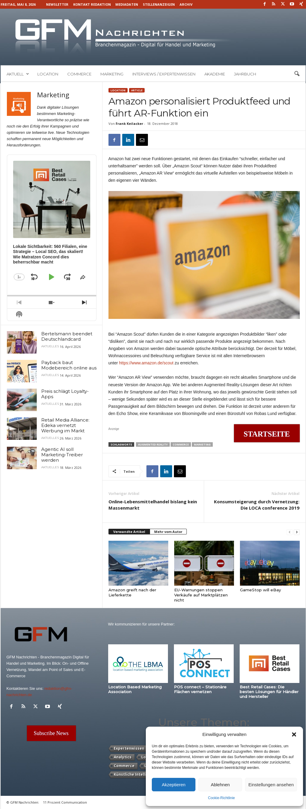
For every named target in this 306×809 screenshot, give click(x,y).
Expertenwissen (129, 748)
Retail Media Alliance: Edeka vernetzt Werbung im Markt (65, 425)
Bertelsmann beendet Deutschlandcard (66, 336)
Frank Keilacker (129, 123)
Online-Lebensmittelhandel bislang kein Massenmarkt (152, 505)
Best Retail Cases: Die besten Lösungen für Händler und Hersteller (269, 691)
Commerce (79, 74)
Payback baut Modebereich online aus (69, 365)
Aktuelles (50, 346)
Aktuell (18, 73)
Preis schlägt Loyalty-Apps (65, 393)
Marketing (111, 74)
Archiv (186, 4)
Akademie (214, 74)
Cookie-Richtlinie (221, 798)
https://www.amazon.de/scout (146, 362)
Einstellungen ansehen (271, 784)
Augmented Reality (153, 444)
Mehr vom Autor (168, 531)
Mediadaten (126, 4)
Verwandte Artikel (129, 531)
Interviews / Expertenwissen (163, 74)
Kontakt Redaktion (92, 4)
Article (137, 90)
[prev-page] (290, 532)
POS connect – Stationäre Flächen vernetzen (200, 689)
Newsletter (57, 4)
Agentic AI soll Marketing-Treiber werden (62, 454)
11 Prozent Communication (65, 802)
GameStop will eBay (260, 589)
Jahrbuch (245, 74)
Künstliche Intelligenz (135, 774)
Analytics (122, 757)
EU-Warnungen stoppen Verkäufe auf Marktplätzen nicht (201, 594)
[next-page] (297, 532)
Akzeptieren (173, 784)
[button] (294, 734)
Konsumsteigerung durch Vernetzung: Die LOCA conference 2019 (256, 505)
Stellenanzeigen (159, 4)
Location (47, 74)
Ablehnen (220, 784)
